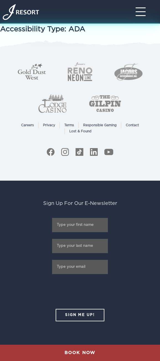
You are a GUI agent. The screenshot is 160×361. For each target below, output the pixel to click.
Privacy (49, 125)
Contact (132, 125)
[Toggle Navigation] (142, 11)
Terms (69, 125)
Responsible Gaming (100, 125)
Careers (27, 125)
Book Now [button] (80, 353)
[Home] (21, 12)
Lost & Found (80, 131)
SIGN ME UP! (80, 315)
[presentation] (80, 291)
